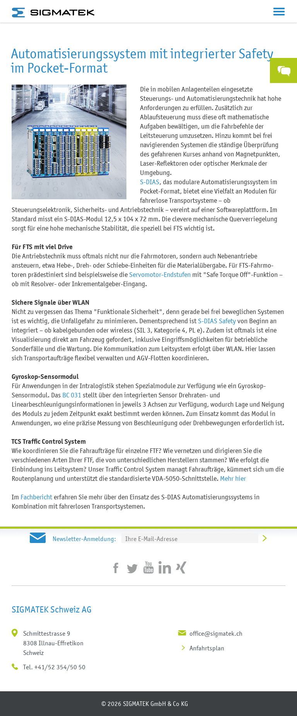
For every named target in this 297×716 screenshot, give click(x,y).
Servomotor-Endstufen (160, 274)
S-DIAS (149, 182)
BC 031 (71, 395)
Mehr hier (233, 478)
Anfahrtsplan (206, 648)
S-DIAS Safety (217, 321)
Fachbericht (36, 497)
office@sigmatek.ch (215, 633)
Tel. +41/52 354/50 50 (54, 667)
